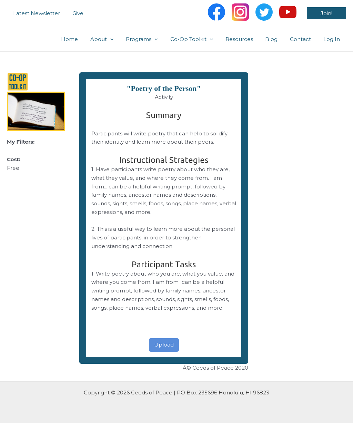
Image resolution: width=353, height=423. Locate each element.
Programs (153, 39)
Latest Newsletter (35, 13)
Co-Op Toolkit (200, 39)
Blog (276, 39)
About (115, 39)
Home (84, 39)
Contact (303, 39)
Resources (246, 39)
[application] (123, 39)
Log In (332, 39)
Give (74, 13)
